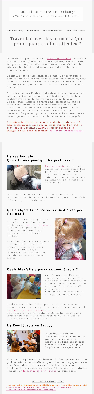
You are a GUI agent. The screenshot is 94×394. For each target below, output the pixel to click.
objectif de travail (38, 225)
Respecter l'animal (33, 30)
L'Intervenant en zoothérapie (52, 30)
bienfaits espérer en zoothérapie (28, 310)
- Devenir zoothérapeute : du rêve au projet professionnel (39, 387)
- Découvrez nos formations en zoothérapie (31, 390)
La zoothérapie (55, 166)
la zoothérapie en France (40, 371)
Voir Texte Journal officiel (66, 131)
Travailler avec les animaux (14, 30)
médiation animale (59, 58)
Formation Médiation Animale (75, 30)
